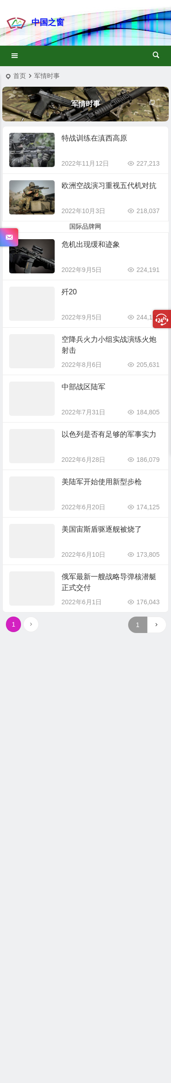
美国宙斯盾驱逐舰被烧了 (102, 529)
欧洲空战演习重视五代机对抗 (109, 185)
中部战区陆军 (83, 387)
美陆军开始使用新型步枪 (102, 482)
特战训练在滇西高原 (94, 138)
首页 (19, 75)
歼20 (69, 292)
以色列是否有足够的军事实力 (109, 434)
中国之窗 (47, 22)
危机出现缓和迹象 (91, 244)
